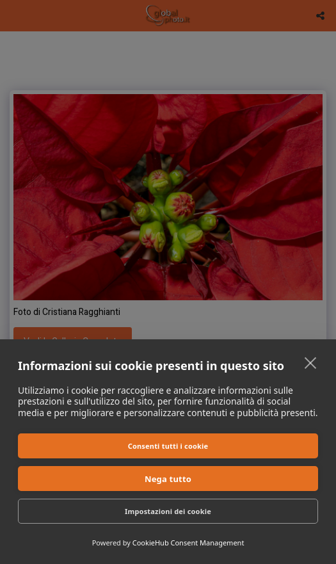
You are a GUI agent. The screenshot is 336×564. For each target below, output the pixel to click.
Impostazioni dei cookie (168, 511)
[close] (311, 362)
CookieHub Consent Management (188, 542)
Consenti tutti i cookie (168, 446)
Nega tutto (168, 479)
